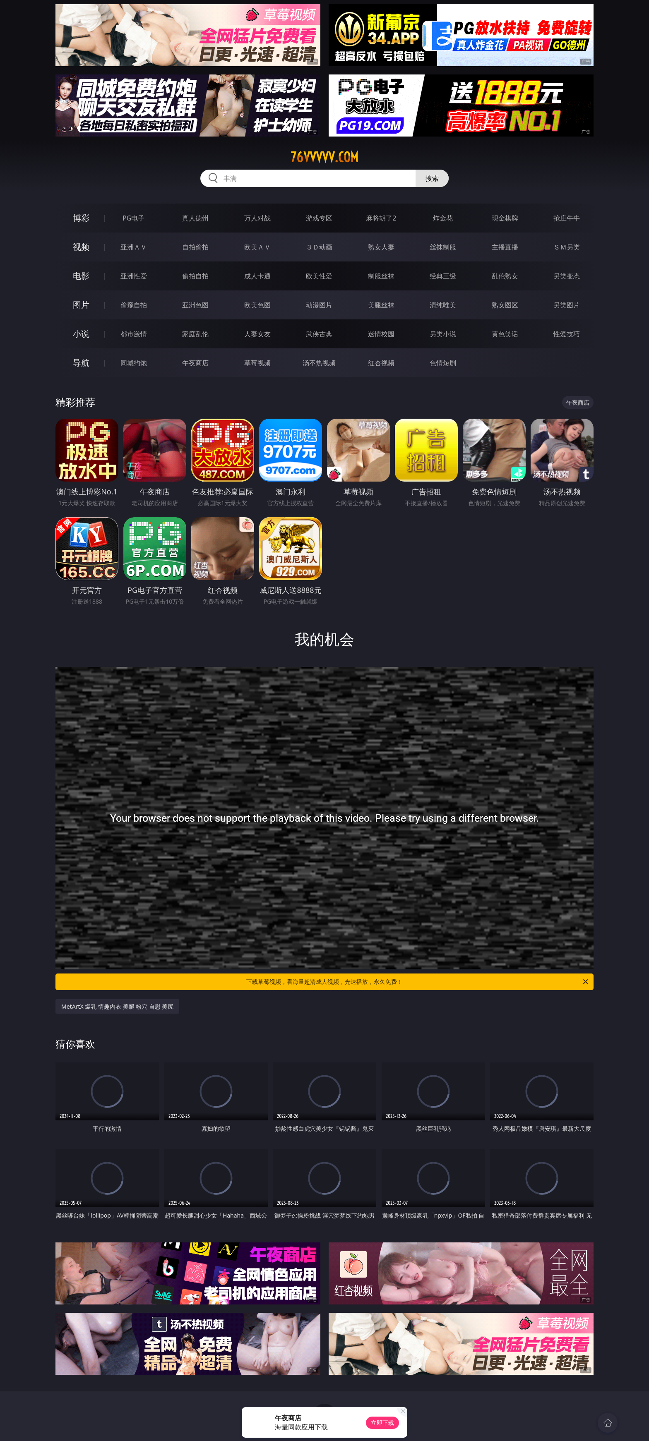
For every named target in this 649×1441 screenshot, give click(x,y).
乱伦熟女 (505, 276)
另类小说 (443, 333)
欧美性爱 (319, 276)
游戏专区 (319, 218)
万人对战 (257, 218)
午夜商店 (195, 362)
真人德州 (195, 218)
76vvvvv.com (324, 157)
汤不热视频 (319, 362)
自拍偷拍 (195, 247)
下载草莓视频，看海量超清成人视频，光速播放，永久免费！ (417, 982)
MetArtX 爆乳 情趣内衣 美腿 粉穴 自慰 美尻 (117, 1006)
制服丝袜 (381, 276)
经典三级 (443, 276)
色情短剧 (443, 362)
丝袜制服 (443, 247)
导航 (81, 362)
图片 (81, 304)
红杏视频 (381, 362)
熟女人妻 (381, 247)
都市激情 (133, 333)
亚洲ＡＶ (133, 247)
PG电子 (133, 218)
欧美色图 (257, 304)
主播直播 (505, 247)
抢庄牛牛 (566, 218)
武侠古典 (319, 333)
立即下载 (382, 1423)
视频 (81, 246)
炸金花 (443, 218)
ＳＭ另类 (566, 247)
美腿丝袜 (381, 304)
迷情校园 (381, 333)
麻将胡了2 (381, 218)
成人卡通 (257, 276)
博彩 (81, 217)
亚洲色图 (195, 304)
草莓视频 (257, 362)
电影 (81, 275)
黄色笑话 (505, 333)
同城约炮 (133, 362)
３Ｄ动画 (319, 247)
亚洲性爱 (133, 276)
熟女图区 (505, 304)
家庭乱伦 (195, 333)
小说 (81, 333)
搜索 (432, 178)
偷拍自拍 (195, 276)
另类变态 (566, 276)
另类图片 (566, 304)
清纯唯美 (443, 304)
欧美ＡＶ (257, 247)
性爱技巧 (566, 333)
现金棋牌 (505, 218)
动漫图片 (319, 304)
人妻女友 (257, 333)
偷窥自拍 (133, 304)
